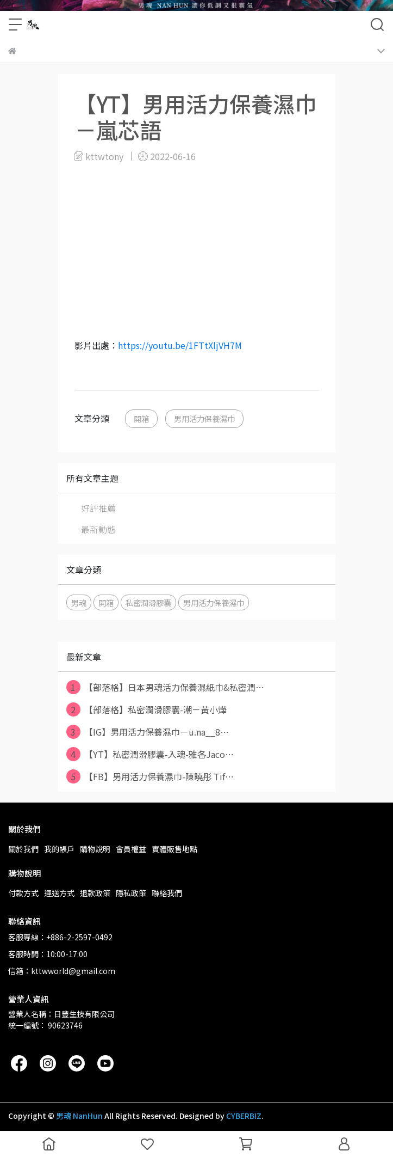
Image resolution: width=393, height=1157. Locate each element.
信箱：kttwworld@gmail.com (61, 970)
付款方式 (23, 892)
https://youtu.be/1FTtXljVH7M (180, 345)
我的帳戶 (59, 848)
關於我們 (23, 848)
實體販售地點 (174, 848)
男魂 (78, 602)
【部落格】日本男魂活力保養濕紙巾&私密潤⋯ (165, 687)
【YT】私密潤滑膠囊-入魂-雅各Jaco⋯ (150, 754)
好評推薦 (98, 508)
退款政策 (95, 892)
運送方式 (59, 892)
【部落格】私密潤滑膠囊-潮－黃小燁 (146, 709)
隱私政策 (131, 892)
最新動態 (98, 529)
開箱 (141, 418)
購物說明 (95, 848)
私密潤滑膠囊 (148, 602)
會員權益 (131, 848)
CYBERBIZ (243, 1115)
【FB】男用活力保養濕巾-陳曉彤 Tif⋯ (150, 776)
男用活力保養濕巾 (204, 418)
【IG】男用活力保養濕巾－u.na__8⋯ (147, 732)
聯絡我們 (167, 892)
